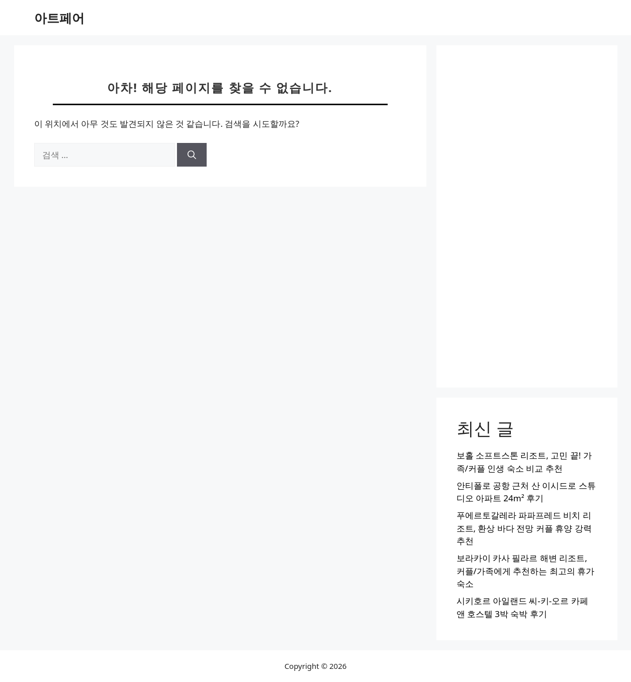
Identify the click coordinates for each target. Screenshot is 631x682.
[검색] (192, 155)
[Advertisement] (527, 216)
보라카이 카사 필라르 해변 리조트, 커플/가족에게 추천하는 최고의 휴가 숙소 (526, 570)
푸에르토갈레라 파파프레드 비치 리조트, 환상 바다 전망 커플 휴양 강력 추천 (524, 528)
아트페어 (59, 17)
